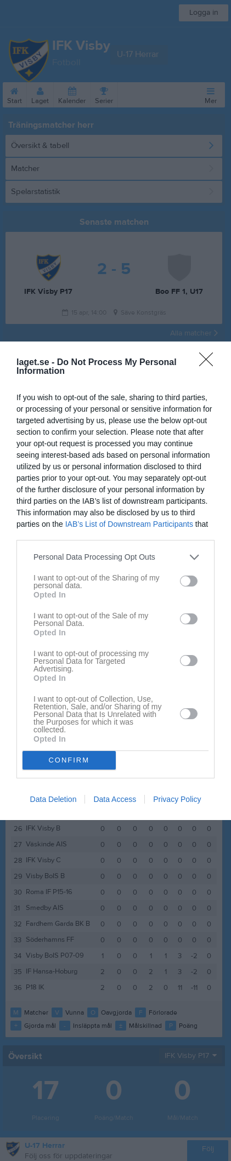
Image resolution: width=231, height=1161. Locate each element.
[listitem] (115, 557)
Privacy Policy (177, 799)
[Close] (209, 362)
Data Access (114, 799)
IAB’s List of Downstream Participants (129, 524)
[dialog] (115, 581)
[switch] (189, 581)
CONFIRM (68, 759)
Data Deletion (53, 799)
